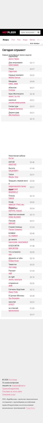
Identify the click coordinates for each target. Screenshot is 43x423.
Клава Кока (14, 261)
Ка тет (11, 158)
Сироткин (13, 71)
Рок (19, 40)
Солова (12, 90)
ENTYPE (12, 211)
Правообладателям (10, 389)
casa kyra (18, 279)
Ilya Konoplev (14, 298)
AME (10, 286)
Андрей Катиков (16, 109)
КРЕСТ (11, 304)
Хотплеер (13, 380)
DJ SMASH (13, 236)
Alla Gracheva (14, 115)
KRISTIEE (12, 164)
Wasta (11, 177)
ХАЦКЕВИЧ (13, 171)
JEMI (16, 84)
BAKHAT (12, 223)
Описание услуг (9, 394)
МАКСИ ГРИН (15, 205)
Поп (13, 40)
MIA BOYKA (13, 248)
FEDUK (19, 211)
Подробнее (30, 408)
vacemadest (23, 242)
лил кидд (13, 267)
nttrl (10, 255)
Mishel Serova (14, 78)
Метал (32, 40)
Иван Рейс (13, 292)
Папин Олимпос (15, 230)
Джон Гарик (14, 59)
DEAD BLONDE (15, 217)
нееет (11, 96)
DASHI (11, 198)
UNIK (11, 84)
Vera (16, 177)
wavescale (13, 242)
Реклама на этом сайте (12, 391)
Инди (25, 40)
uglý (10, 273)
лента (11, 279)
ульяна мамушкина (17, 103)
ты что (17, 96)
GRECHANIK (13, 65)
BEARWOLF (13, 192)
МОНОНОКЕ (14, 311)
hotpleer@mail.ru (18, 386)
